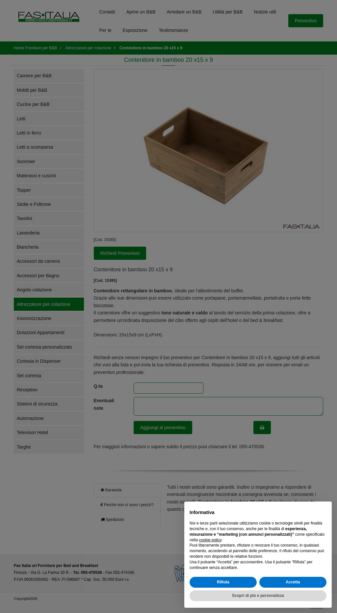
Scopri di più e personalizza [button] (258, 595)
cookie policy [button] (210, 540)
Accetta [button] (293, 582)
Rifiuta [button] (223, 582)
